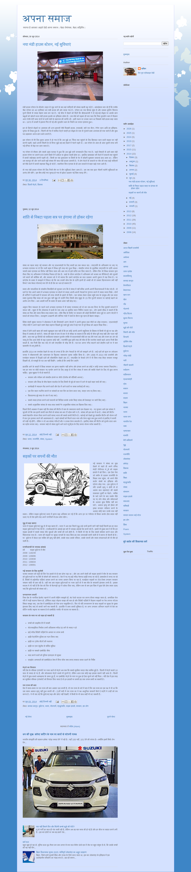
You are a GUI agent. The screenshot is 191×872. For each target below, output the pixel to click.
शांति (125, 473)
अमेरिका (126, 252)
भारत (29, 439)
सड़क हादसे (70, 706)
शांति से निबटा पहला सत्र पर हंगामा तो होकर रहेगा (58, 217)
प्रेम (125, 384)
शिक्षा (125, 478)
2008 (129, 232)
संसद (42, 439)
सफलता (126, 501)
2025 (129, 133)
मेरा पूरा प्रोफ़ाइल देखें (146, 73)
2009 (129, 228)
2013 (129, 211)
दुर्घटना (41, 706)
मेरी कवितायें (128, 440)
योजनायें (53, 706)
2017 (129, 145)
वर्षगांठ (125, 463)
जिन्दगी (126, 337)
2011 (129, 219)
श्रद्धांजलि (61, 706)
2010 (129, 224)
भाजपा (125, 407)
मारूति (125, 435)
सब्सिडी (126, 506)
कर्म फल (26, 842)
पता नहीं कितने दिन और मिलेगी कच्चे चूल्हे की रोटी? (55, 826)
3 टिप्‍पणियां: (44, 180)
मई (130, 198)
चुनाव (125, 323)
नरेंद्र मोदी (127, 355)
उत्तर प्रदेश (127, 271)
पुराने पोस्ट (111, 717)
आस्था (125, 266)
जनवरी (132, 206)
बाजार (125, 393)
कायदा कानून (32, 706)
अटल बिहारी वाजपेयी (131, 248)
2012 (129, 215)
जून (130, 178)
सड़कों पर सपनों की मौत (40, 456)
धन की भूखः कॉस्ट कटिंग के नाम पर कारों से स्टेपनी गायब (50, 734)
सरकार (79, 706)
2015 (129, 149)
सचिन (143, 68)
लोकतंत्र (126, 459)
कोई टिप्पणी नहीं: (46, 434)
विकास (40, 184)
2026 (129, 128)
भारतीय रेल (127, 421)
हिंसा (125, 524)
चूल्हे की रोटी (128, 327)
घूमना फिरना (128, 318)
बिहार (125, 402)
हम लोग (85, 706)
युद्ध (124, 445)
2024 (129, 137)
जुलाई (131, 174)
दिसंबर (132, 157)
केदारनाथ (127, 290)
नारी (125, 360)
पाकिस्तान (127, 374)
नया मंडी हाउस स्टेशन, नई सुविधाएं (47, 44)
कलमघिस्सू (127, 276)
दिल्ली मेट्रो (32, 184)
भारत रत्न (127, 416)
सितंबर (132, 165)
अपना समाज (47, 18)
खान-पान (126, 295)
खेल (125, 299)
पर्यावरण (126, 370)
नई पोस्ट (28, 717)
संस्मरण (126, 491)
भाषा (125, 426)
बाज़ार (125, 398)
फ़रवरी (132, 202)
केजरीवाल (127, 285)
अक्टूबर (132, 161)
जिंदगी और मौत (129, 332)
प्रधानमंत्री (127, 379)
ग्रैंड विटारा (127, 313)
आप (124, 262)
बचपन (125, 388)
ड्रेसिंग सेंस (127, 341)
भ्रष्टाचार (126, 431)
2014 (129, 154)
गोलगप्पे (126, 309)
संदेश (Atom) (74, 726)
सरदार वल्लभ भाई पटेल (132, 515)
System (48, 439)
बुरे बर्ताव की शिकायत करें (135, 541)
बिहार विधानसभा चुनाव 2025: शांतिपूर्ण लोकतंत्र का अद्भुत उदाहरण (61, 852)
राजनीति (36, 439)
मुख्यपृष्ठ (69, 717)
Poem (126, 529)
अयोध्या (126, 257)
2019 (129, 141)
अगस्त (132, 170)
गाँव (124, 304)
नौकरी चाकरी (128, 365)
